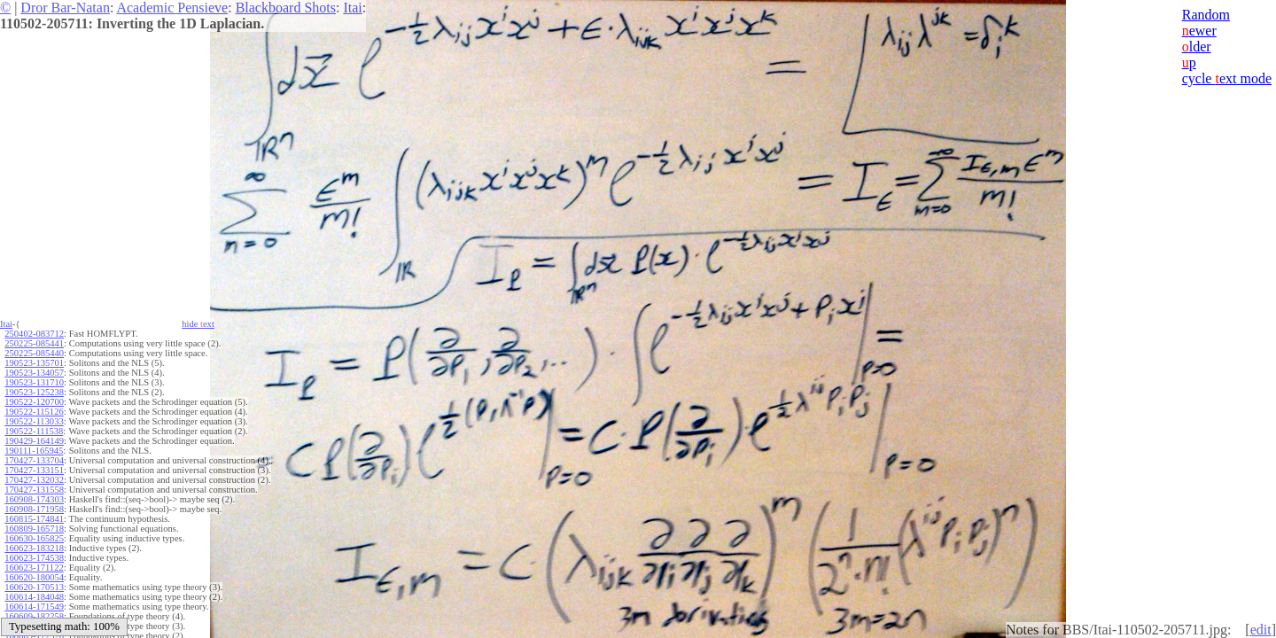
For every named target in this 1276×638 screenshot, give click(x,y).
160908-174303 (34, 499)
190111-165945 (33, 450)
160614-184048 (34, 597)
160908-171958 (34, 509)
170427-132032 (34, 480)
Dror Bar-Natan (65, 7)
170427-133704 (34, 460)
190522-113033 (33, 421)
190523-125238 (34, 392)
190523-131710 (34, 382)
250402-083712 (34, 333)
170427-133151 (34, 470)
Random (1206, 14)
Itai (352, 7)
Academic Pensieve (172, 7)
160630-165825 (34, 538)
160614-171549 (34, 606)
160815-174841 (34, 519)
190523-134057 (34, 372)
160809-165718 (34, 528)
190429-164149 (34, 441)
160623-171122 (33, 567)
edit (1261, 629)
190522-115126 (33, 411)
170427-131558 (34, 489)
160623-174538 (34, 558)
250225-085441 (34, 343)
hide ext (198, 324)
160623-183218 (34, 548)
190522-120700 (34, 402)
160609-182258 (34, 616)
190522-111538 (33, 431)
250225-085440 (34, 353)
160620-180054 (34, 577)
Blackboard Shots (286, 7)
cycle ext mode (1227, 78)
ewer (1199, 30)
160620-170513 (34, 587)
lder (1196, 46)
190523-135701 (34, 363)
